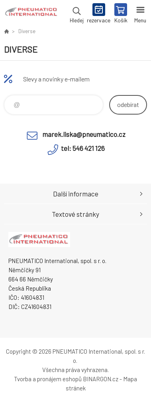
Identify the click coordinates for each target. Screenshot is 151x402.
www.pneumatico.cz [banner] (31, 14)
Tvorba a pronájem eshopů (48, 378)
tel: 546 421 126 (83, 148)
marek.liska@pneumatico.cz (84, 134)
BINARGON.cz (100, 378)
